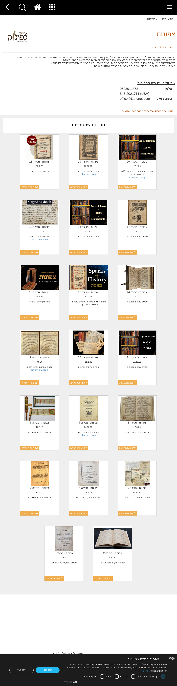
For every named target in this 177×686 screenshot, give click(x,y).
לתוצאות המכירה (127, 187)
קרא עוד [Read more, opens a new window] (144, 670)
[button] (115, 682)
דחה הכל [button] (22, 670)
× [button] (170, 658)
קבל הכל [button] (48, 670)
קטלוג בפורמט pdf (137, 177)
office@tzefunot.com (135, 98)
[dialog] (88, 670)
